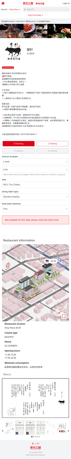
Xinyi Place (20, 21)
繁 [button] (33, 443)
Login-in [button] (66, 3)
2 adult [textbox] (6, 162)
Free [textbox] (5, 209)
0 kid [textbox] (5, 169)
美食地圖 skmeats (7, 21)
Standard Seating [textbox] (11, 197)
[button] (14, 9)
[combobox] (32, 162)
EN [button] (38, 443)
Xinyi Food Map (35, 15)
